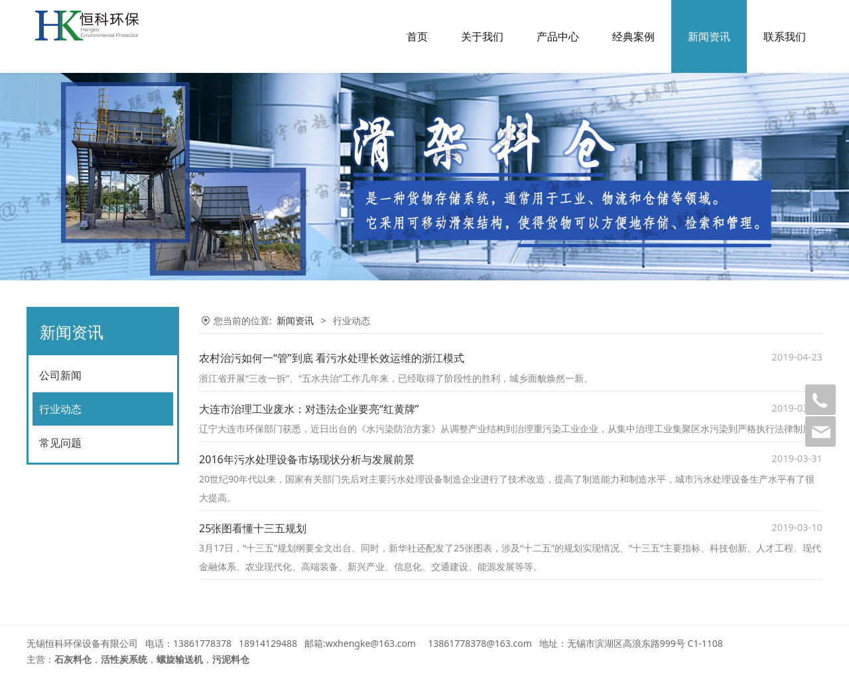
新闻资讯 (709, 36)
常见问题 (60, 442)
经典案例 (633, 36)
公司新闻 (60, 375)
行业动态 (60, 409)
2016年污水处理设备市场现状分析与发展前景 (307, 459)
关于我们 (482, 36)
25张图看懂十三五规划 (252, 528)
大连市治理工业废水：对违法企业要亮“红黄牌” (309, 409)
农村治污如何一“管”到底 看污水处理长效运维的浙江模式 (331, 358)
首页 (417, 36)
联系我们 (784, 36)
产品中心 (558, 36)
